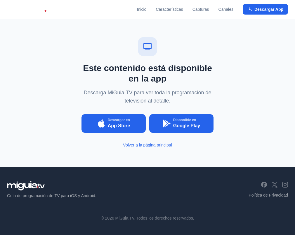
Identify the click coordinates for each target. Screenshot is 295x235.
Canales (225, 9)
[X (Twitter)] (274, 185)
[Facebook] (264, 185)
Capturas (200, 9)
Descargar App (265, 9)
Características (169, 9)
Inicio (142, 9)
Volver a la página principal (147, 145)
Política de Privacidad (268, 195)
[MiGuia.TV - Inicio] (30, 9)
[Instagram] (285, 185)
